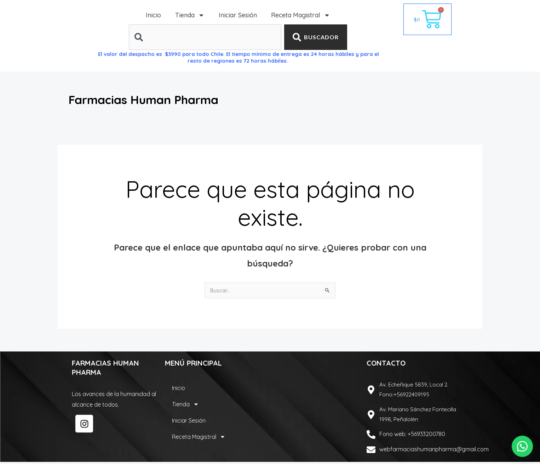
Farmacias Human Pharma (164, 98)
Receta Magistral (300, 15)
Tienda (190, 15)
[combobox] (205, 37)
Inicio (153, 15)
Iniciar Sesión (238, 15)
